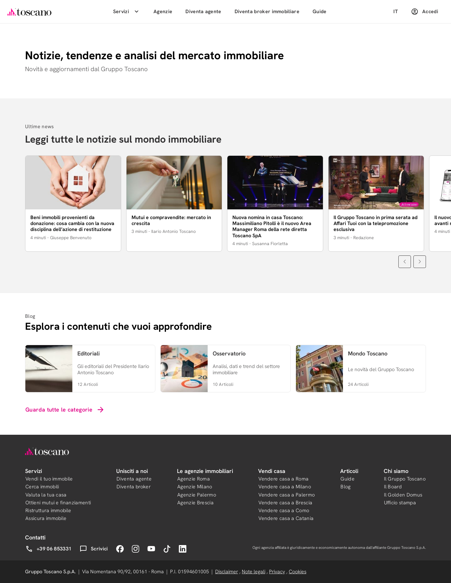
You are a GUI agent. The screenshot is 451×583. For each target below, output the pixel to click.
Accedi (424, 11)
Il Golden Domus (403, 494)
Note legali (253, 571)
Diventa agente (203, 11)
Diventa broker (133, 486)
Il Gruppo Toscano (405, 478)
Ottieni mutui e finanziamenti (58, 502)
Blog (345, 486)
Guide (320, 11)
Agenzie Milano (194, 486)
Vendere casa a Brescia (285, 502)
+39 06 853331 (48, 549)
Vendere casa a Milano (284, 486)
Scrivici (94, 549)
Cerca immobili (42, 486)
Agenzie (162, 11)
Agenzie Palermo (196, 494)
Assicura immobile (45, 518)
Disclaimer (226, 571)
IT (395, 11)
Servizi (126, 11)
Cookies (297, 571)
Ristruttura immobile (48, 510)
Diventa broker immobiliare (267, 11)
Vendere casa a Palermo (286, 494)
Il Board (393, 486)
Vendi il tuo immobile (49, 478)
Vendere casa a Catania (286, 518)
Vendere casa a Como (283, 510)
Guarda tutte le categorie (65, 409)
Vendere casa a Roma (283, 478)
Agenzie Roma (193, 478)
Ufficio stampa (400, 502)
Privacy (277, 571)
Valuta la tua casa (46, 494)
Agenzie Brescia (195, 502)
